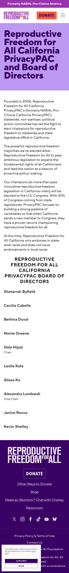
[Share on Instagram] (22, 519)
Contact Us (34, 543)
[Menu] (63, 15)
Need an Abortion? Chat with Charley (34, 500)
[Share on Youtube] (46, 519)
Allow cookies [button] (21, 561)
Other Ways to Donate (34, 484)
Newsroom (34, 508)
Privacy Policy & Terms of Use (34, 536)
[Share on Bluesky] (55, 519)
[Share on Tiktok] (38, 519)
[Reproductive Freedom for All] (16, 15)
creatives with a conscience (46, 566)
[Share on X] (14, 519)
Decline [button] (21, 566)
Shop (34, 492)
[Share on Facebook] (30, 519)
